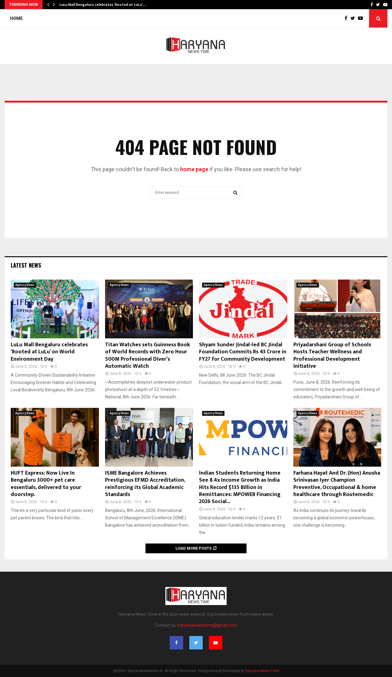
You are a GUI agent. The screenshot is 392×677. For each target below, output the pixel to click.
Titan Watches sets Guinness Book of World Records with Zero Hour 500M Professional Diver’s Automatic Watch (147, 355)
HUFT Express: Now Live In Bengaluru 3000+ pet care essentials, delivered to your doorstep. (46, 483)
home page (194, 169)
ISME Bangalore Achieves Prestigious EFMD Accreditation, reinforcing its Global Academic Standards (145, 483)
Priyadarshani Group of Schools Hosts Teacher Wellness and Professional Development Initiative (332, 355)
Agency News (25, 285)
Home (16, 18)
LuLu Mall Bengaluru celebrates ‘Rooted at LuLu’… (102, 5)
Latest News (26, 265)
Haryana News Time (262, 671)
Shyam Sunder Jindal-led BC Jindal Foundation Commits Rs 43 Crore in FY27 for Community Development (242, 352)
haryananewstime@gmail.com (207, 625)
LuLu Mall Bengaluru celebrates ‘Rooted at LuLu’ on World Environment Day (49, 352)
